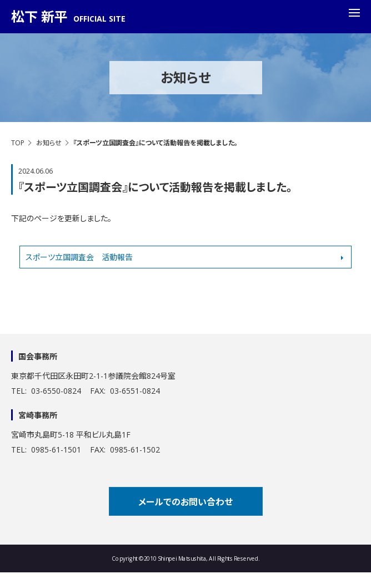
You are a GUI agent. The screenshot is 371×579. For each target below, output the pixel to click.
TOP (17, 143)
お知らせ (49, 143)
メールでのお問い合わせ (185, 502)
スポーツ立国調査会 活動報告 (79, 257)
